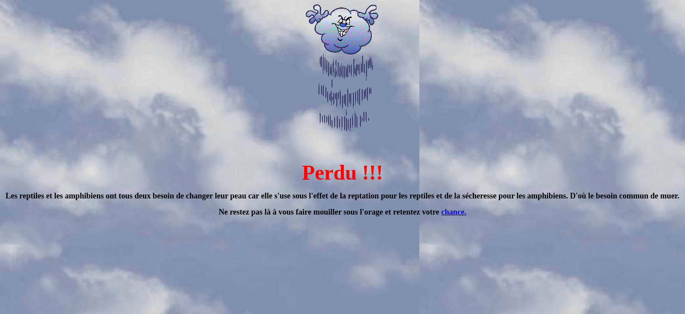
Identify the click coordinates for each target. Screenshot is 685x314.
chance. (454, 212)
